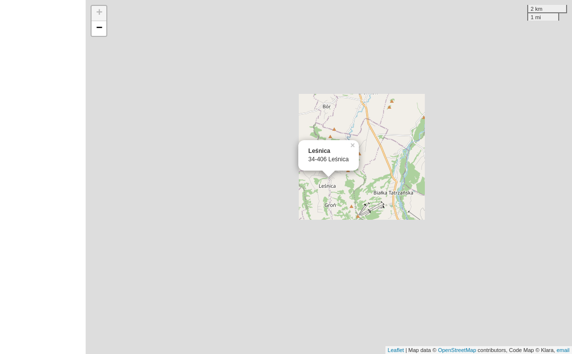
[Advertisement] (43, 177)
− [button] (99, 28)
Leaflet (396, 350)
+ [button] (99, 13)
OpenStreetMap (457, 350)
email (563, 350)
